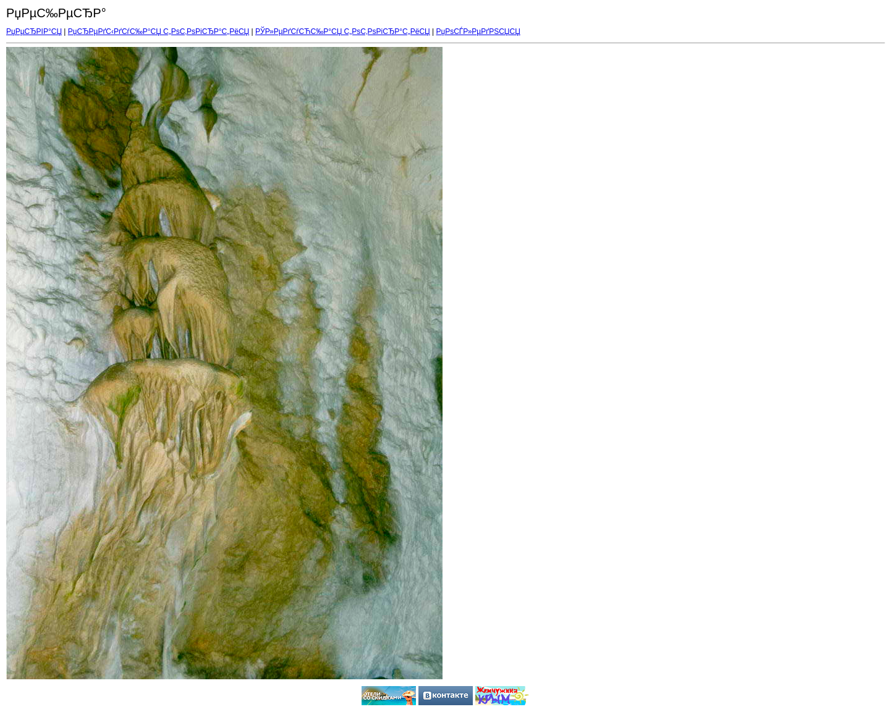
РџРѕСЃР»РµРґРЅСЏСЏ (478, 31)
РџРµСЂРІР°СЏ (34, 31)
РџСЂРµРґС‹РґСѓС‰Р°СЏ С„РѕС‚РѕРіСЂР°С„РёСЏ (158, 31)
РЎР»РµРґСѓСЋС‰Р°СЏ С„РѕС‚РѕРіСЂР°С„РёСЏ (342, 31)
